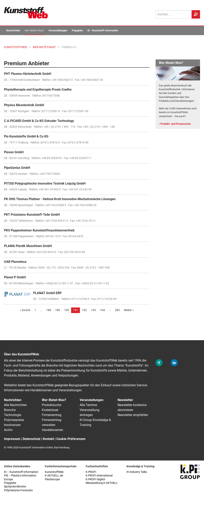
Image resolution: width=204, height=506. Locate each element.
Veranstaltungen (57, 30)
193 (93, 310)
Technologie (12, 415)
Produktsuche (51, 405)
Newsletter (125, 400)
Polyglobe (77, 30)
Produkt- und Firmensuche (175, 123)
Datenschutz (31, 439)
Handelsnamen (52, 430)
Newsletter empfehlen (133, 415)
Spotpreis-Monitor (15, 486)
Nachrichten (13, 30)
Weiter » (129, 310)
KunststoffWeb (54, 472)
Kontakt (48, 439)
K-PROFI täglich (95, 479)
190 (66, 310)
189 (57, 310)
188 (48, 310)
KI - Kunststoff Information (102, 30)
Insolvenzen (12, 425)
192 (84, 310)
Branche (10, 410)
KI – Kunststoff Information (21, 472)
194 (102, 310)
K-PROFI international (99, 475)
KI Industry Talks (137, 472)
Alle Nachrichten (15, 405)
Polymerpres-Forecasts (18, 490)
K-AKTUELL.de (54, 475)
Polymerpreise (14, 420)
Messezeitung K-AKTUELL (102, 483)
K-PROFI (91, 472)
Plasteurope (52, 479)
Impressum (12, 439)
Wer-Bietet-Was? (34, 30)
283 (117, 310)
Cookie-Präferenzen (70, 439)
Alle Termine (88, 405)
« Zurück (25, 310)
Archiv (8, 430)
